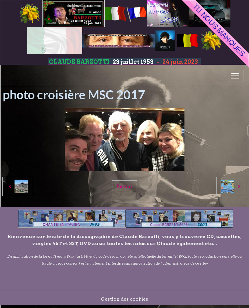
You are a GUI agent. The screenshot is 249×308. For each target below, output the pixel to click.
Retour (124, 186)
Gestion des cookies (124, 299)
